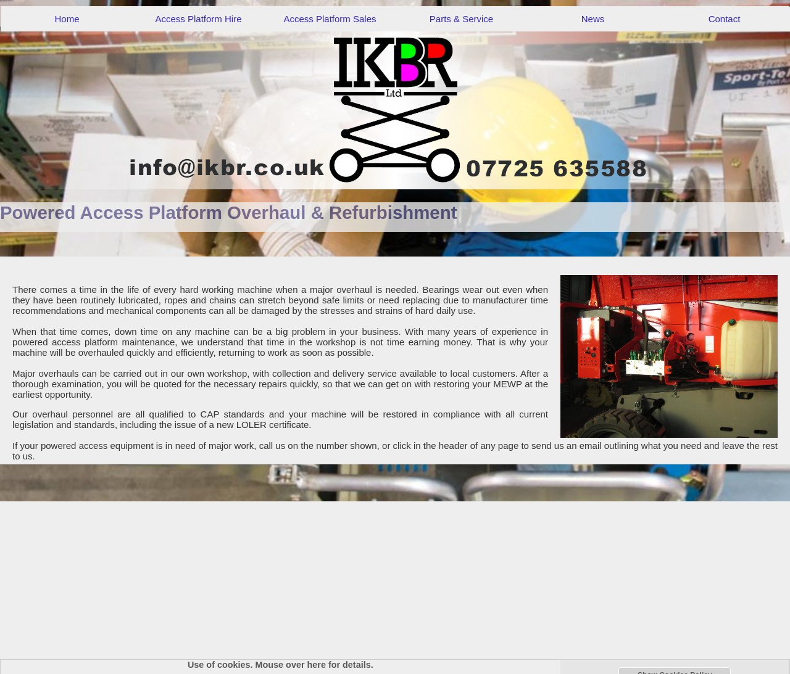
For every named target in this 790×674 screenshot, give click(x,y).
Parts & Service (461, 19)
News (593, 19)
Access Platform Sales (329, 19)
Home (66, 19)
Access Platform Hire (198, 19)
